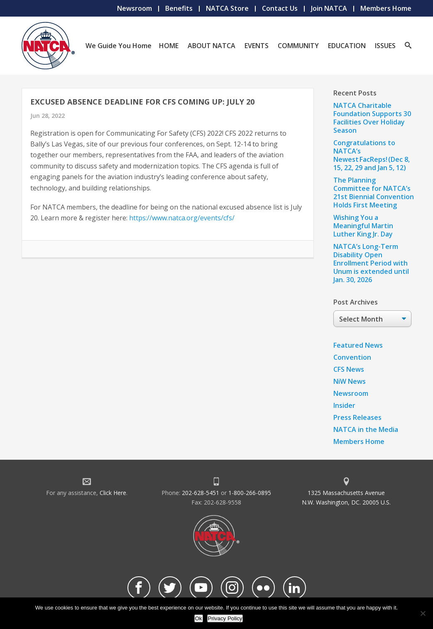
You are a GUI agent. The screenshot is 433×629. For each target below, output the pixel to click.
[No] (422, 613)
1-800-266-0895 (249, 493)
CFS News (348, 369)
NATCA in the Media (365, 429)
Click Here (113, 493)
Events (257, 45)
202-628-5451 (200, 493)
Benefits (179, 8)
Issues (385, 45)
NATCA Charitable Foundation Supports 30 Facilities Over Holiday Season (372, 118)
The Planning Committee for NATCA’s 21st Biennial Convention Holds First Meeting (373, 193)
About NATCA (211, 45)
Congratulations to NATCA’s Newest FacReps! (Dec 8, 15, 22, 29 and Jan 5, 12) (371, 155)
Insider (344, 405)
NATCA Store (227, 8)
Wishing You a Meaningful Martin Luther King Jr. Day (363, 226)
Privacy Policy (225, 618)
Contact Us (280, 8)
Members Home (385, 8)
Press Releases (357, 417)
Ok (198, 618)
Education (347, 45)
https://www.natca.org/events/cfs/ (182, 217)
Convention (352, 357)
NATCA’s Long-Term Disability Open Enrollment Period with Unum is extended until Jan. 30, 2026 (371, 263)
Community (298, 45)
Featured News (358, 345)
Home (169, 45)
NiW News (349, 381)
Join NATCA (329, 8)
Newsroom (134, 8)
